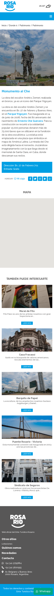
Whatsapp (43, 591)
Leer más (27, 323)
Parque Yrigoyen (17, 114)
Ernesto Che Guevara (30, 121)
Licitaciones (7, 544)
